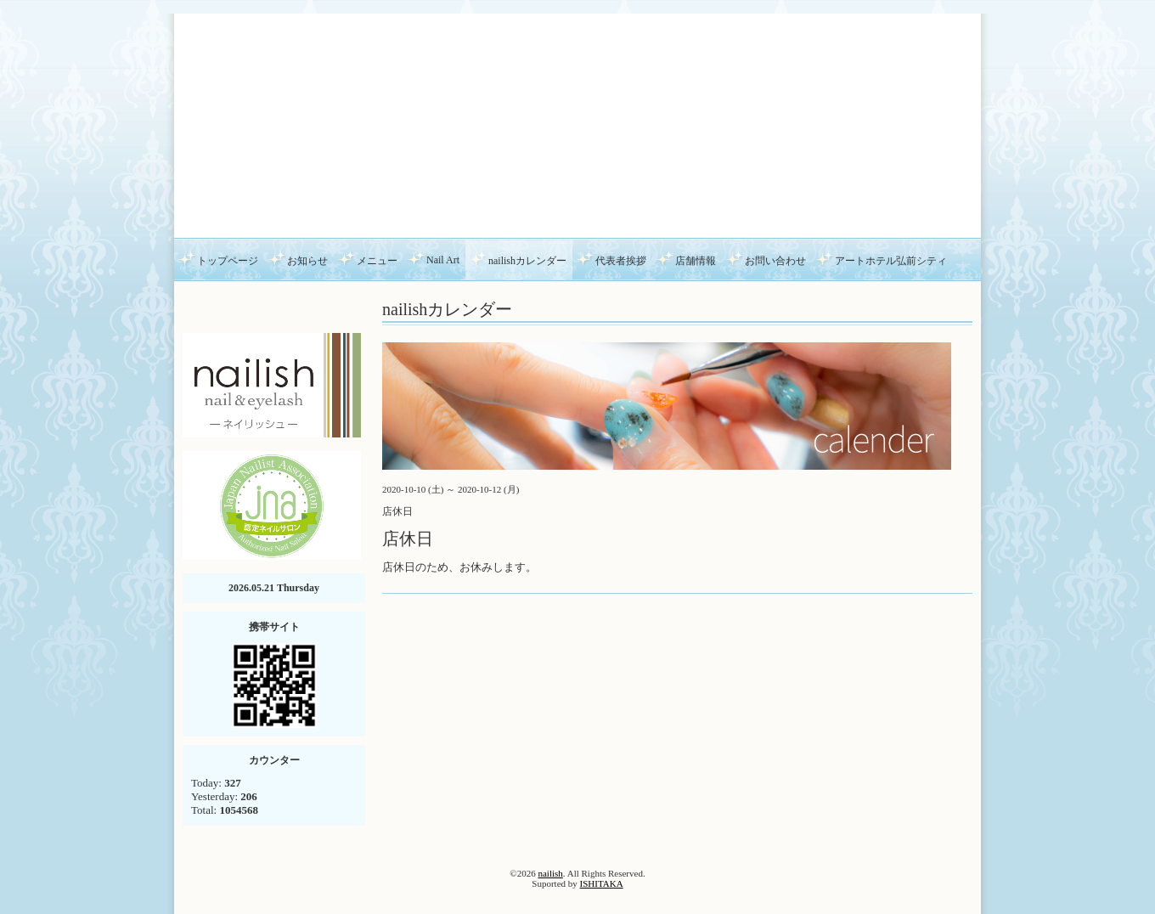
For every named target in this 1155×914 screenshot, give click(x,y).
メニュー (377, 261)
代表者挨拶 (620, 261)
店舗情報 (695, 261)
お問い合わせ (775, 261)
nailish (550, 873)
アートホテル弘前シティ (891, 261)
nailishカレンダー (527, 261)
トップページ (227, 261)
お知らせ (307, 261)
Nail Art (442, 260)
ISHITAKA (601, 883)
